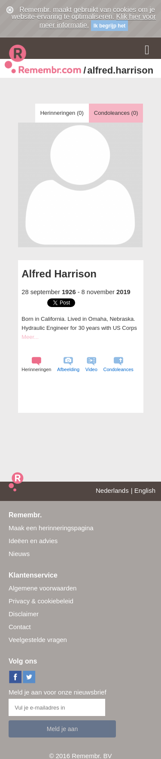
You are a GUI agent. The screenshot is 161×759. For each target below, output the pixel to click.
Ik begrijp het (110, 26)
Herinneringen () (62, 113)
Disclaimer (24, 614)
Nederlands (112, 490)
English (144, 490)
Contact (20, 626)
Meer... (30, 337)
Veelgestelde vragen (38, 639)
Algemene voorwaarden (42, 588)
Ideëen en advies (33, 540)
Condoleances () (116, 113)
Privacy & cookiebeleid (41, 601)
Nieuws (19, 553)
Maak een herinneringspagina (51, 528)
